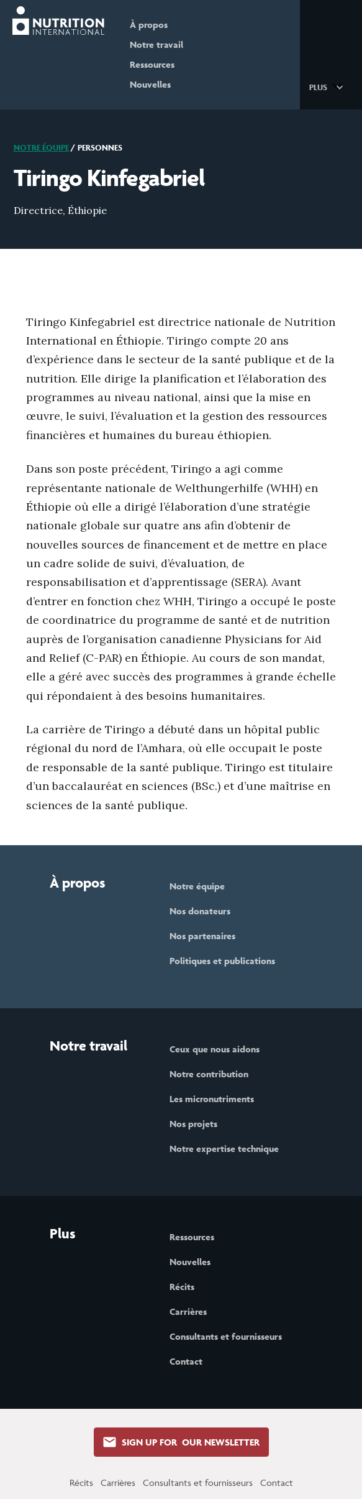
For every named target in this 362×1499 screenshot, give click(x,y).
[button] (328, 86)
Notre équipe (41, 147)
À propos (149, 24)
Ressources (152, 64)
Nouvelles (150, 84)
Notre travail (157, 44)
